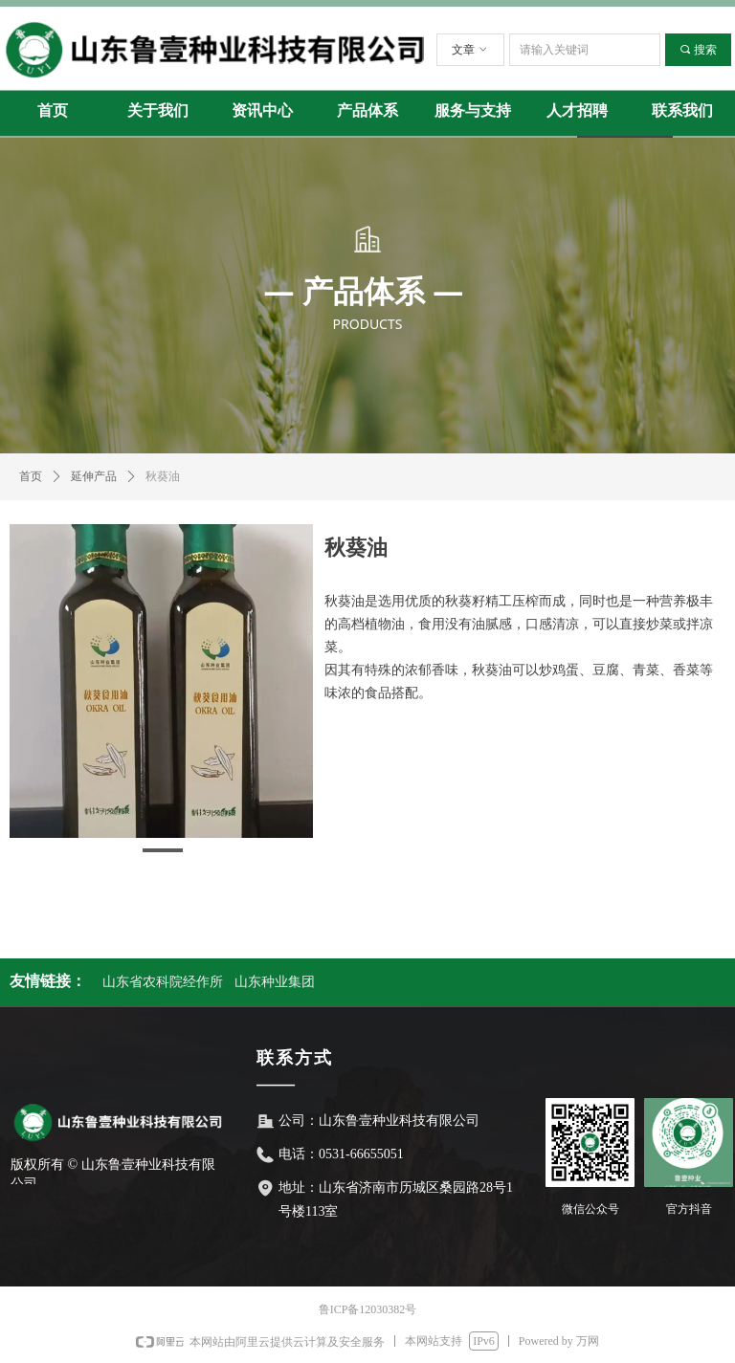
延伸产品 (94, 476)
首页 (30, 476)
